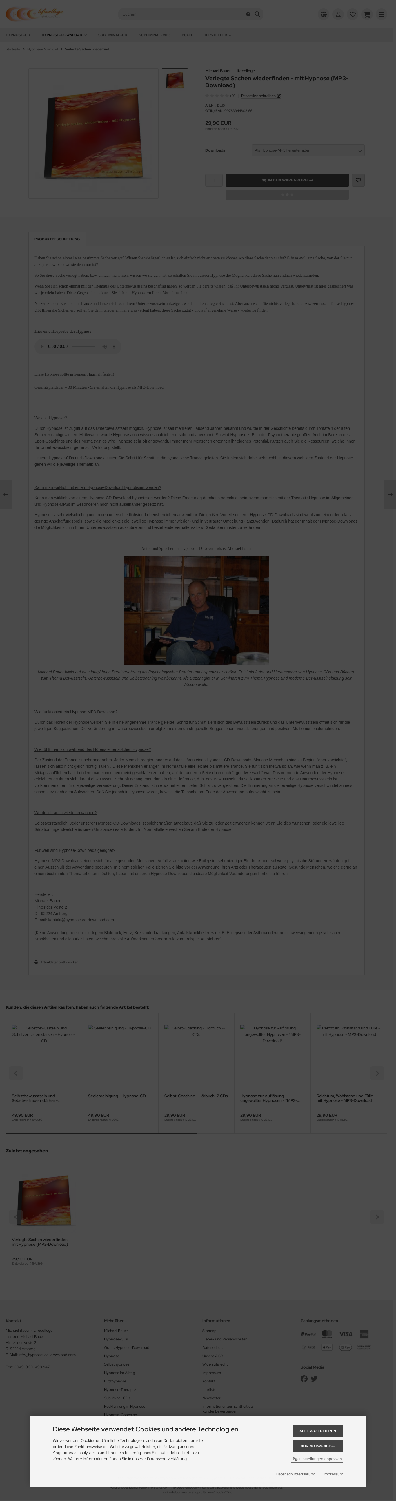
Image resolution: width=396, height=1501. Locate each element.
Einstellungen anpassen (317, 1459)
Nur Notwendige (317, 1446)
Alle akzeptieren (317, 1431)
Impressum (333, 1474)
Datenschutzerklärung (295, 1474)
